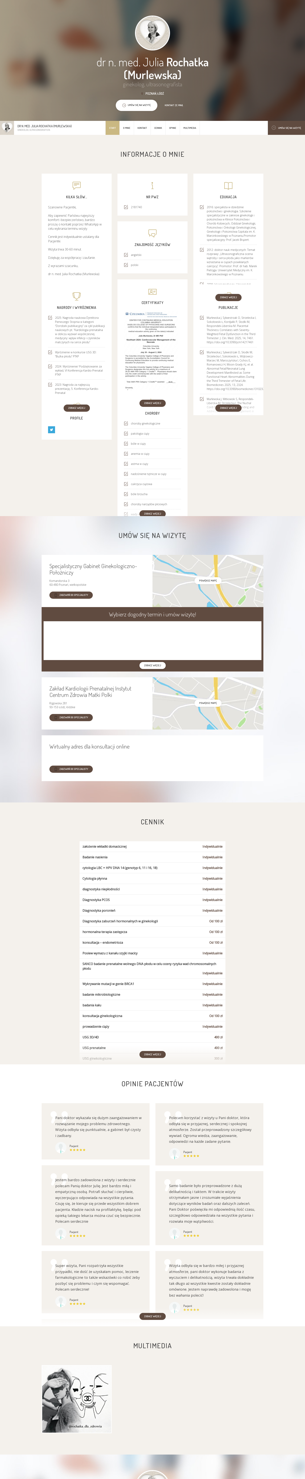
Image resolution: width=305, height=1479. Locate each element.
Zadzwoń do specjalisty (71, 595)
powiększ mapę (208, 580)
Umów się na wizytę (286, 128)
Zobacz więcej (228, 297)
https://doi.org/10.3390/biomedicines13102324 (236, 389)
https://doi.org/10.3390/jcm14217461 (230, 342)
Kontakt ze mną (174, 105)
